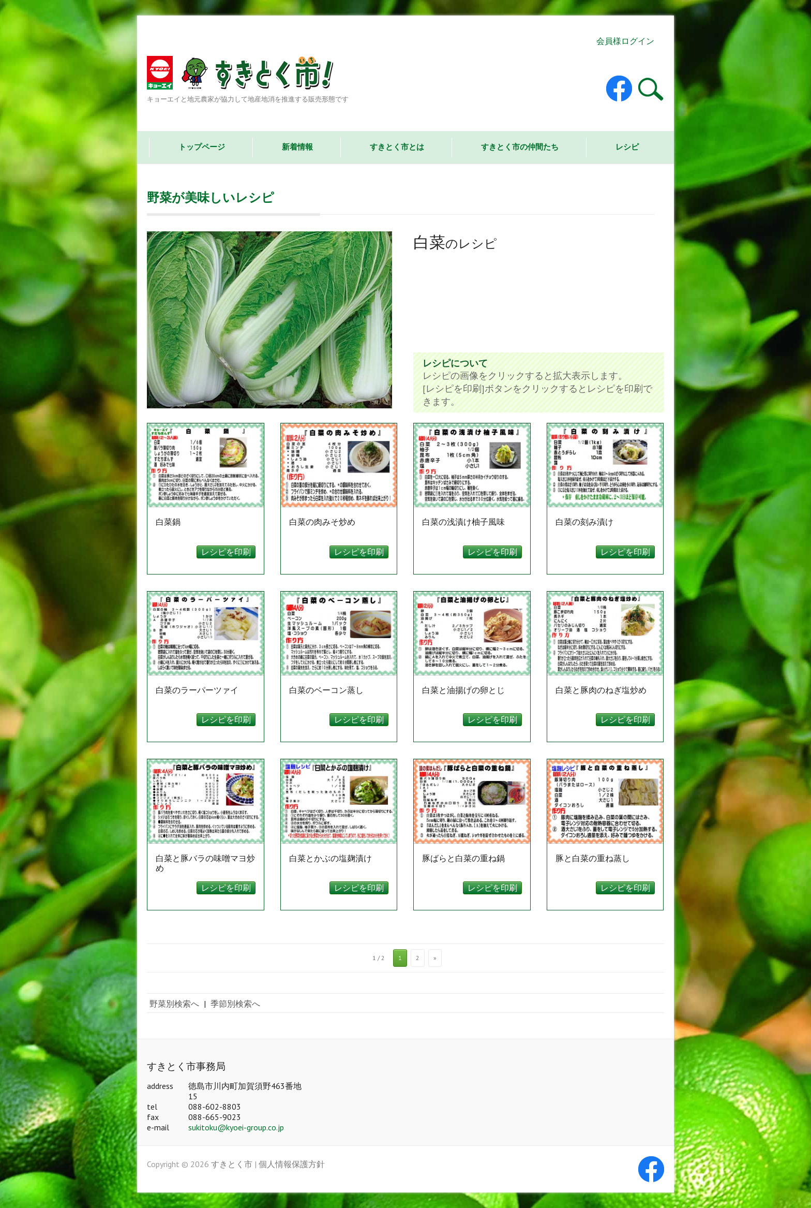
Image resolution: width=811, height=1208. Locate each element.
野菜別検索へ (174, 1003)
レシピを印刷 (226, 552)
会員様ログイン (625, 41)
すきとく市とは (397, 147)
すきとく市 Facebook (619, 88)
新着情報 (297, 147)
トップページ (201, 147)
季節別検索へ (235, 1003)
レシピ (627, 147)
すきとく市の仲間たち (520, 147)
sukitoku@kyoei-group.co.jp (236, 1127)
